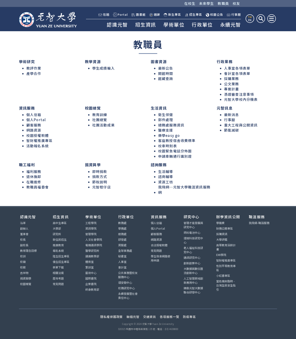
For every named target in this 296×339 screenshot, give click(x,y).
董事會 (24, 234)
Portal (120, 14)
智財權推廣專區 (39, 140)
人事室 (122, 262)
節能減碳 (231, 130)
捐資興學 (25, 278)
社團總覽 (99, 119)
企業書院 (90, 284)
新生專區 (172, 14)
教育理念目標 (28, 251)
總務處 (122, 234)
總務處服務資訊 (171, 125)
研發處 (122, 239)
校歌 (23, 267)
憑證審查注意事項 (239, 94)
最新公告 (165, 68)
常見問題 (58, 284)
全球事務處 (125, 251)
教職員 (223, 3)
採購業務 (231, 78)
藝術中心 (90, 273)
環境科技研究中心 (193, 240)
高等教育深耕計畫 (226, 247)
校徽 (23, 262)
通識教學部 (92, 256)
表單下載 (58, 267)
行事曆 (234, 14)
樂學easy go (169, 135)
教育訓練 (99, 114)
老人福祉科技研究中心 (193, 250)
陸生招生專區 (61, 256)
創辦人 (24, 228)
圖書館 (139, 14)
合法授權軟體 (159, 245)
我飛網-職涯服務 (259, 223)
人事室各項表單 (237, 68)
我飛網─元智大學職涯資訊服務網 (184, 190)
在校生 (189, 3)
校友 (236, 3)
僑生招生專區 (61, 262)
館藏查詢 (165, 78)
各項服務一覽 (169, 316)
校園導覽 (25, 284)
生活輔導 (165, 171)
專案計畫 (231, 88)
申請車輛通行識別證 (175, 156)
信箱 (104, 14)
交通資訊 (149, 316)
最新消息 (231, 114)
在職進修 (33, 181)
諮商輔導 (165, 176)
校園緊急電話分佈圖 (175, 150)
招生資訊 (145, 24)
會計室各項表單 (237, 73)
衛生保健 (165, 114)
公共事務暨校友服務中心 (128, 275)
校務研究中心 (126, 288)
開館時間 (165, 73)
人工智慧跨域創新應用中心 (193, 280)
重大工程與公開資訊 (241, 125)
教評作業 (33, 68)
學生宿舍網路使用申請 (160, 258)
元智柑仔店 (101, 187)
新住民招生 (60, 239)
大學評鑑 (221, 239)
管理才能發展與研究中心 (193, 225)
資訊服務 (159, 216)
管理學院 (90, 234)
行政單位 (202, 24)
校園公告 (214, 14)
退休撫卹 (33, 176)
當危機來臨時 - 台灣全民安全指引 (226, 285)
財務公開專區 (224, 228)
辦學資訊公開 (228, 216)
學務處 (122, 228)
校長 (23, 239)
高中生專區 (60, 223)
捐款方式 (99, 176)
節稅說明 (99, 181)
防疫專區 (189, 316)
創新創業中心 (192, 263)
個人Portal (36, 119)
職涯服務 (257, 216)
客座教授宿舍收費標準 (176, 140)
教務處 (122, 223)
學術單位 (173, 24)
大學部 (57, 228)
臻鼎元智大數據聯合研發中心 (193, 290)
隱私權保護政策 (111, 316)
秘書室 (122, 256)
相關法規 (58, 273)
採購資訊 (221, 234)
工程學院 (90, 223)
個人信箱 (33, 114)
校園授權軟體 (37, 135)
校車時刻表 (167, 145)
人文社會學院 (93, 239)
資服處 (122, 245)
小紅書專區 (223, 275)
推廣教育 (58, 245)
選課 (154, 14)
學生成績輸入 (103, 68)
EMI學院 (221, 255)
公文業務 (231, 83)
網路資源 (33, 130)
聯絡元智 (132, 316)
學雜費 (220, 223)
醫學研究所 (92, 251)
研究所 (57, 234)
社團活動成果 (103, 125)
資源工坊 (165, 181)
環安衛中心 (125, 282)
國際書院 (90, 278)
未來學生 (206, 3)
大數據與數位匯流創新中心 (193, 271)
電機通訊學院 (93, 245)
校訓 (23, 256)
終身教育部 (92, 289)
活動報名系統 (37, 145)
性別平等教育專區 (226, 268)
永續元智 (230, 24)
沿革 (23, 223)
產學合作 (33, 73)
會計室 (122, 267)
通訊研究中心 (192, 257)
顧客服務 (33, 125)
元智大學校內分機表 (241, 99)
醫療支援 (165, 130)
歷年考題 (58, 278)
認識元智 (117, 24)
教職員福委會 (37, 187)
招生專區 (193, 14)
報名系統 (58, 251)
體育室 (89, 262)
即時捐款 (99, 171)
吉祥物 (24, 273)
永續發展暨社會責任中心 (128, 296)
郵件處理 (165, 119)
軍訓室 (89, 267)
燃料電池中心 (192, 232)
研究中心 (192, 216)
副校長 (24, 245)
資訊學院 (90, 228)
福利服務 (33, 171)
